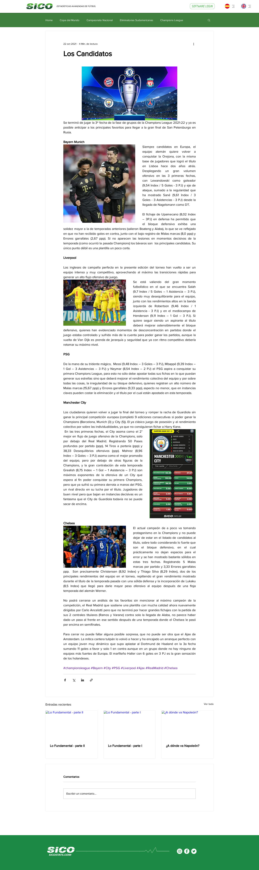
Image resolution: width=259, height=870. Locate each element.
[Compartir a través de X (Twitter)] (73, 680)
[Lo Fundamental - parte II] (71, 725)
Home (49, 20)
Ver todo (209, 704)
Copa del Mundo (69, 20)
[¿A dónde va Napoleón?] (187, 725)
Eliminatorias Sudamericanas (136, 20)
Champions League (171, 20)
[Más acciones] (193, 44)
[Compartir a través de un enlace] (91, 680)
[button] (230, 7)
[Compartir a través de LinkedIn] (82, 680)
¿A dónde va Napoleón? (182, 746)
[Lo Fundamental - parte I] (129, 725)
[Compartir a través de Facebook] (65, 680)
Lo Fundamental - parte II (67, 746)
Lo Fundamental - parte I (125, 746)
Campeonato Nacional (100, 20)
